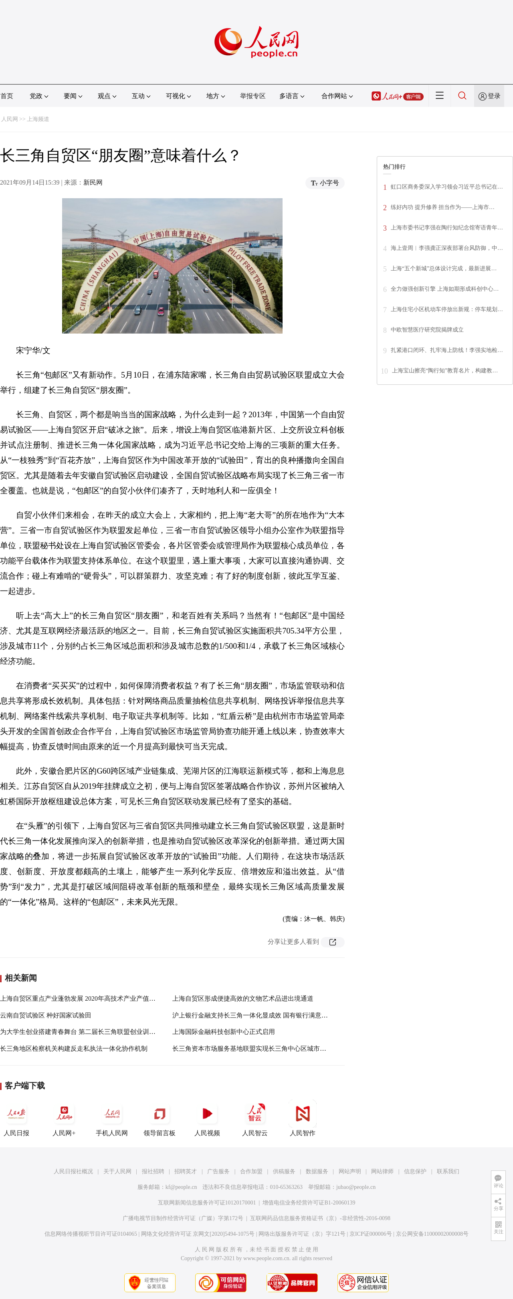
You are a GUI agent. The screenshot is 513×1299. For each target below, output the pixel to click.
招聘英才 (185, 1171)
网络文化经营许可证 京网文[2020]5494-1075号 (198, 1234)
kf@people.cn (181, 1187)
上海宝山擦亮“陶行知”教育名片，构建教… (445, 371)
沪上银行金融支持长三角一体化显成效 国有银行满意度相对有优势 (266, 1015)
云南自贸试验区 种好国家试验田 (45, 1015)
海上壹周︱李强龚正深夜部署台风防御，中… (447, 248)
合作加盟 (251, 1171)
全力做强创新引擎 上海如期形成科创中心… (445, 289)
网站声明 (350, 1171)
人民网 (9, 119)
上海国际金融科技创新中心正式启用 (223, 1031)
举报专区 (253, 95)
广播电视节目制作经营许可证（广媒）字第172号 (183, 1218)
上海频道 (38, 119)
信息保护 (415, 1171)
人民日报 (16, 1118)
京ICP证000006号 (370, 1234)
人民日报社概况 (73, 1171)
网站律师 (382, 1171)
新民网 (93, 182)
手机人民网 (112, 1118)
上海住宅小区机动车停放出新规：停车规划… (447, 309)
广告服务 (218, 1171)
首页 (6, 95)
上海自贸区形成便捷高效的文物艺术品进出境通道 (242, 998)
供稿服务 (284, 1171)
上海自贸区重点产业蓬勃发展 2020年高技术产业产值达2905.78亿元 (94, 998)
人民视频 (207, 1118)
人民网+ (64, 1118)
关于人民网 (117, 1171)
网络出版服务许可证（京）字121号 (302, 1234)
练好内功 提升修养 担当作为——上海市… (443, 207)
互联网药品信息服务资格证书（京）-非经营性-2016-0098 (320, 1218)
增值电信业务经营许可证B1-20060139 (309, 1203)
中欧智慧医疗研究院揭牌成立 (427, 330)
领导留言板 (159, 1118)
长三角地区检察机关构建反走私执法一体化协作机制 (73, 1048)
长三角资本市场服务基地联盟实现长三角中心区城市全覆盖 (255, 1048)
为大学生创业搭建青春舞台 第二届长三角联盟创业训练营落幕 (87, 1031)
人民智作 (303, 1118)
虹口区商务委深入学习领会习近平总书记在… (447, 187)
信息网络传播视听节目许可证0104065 (90, 1234)
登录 (494, 95)
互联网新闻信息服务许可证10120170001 (207, 1203)
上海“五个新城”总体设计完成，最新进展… (444, 268)
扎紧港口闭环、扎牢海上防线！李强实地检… (447, 350)
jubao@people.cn (356, 1187)
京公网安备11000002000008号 (432, 1234)
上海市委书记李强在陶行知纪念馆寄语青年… (447, 228)
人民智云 (255, 1118)
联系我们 (448, 1171)
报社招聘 (153, 1171)
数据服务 (317, 1171)
